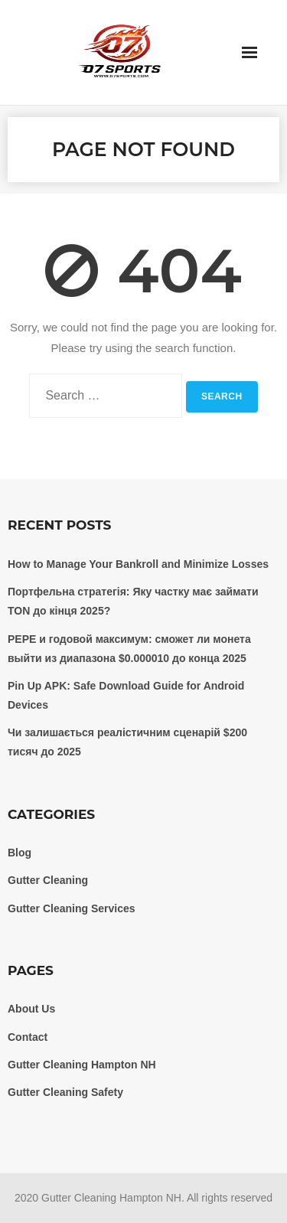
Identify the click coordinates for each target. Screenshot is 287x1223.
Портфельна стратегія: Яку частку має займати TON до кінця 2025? (133, 601)
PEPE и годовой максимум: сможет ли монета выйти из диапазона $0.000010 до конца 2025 (129, 648)
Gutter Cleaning (48, 880)
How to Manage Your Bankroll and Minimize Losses (138, 564)
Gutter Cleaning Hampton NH (82, 1064)
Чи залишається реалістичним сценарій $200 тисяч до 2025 (127, 742)
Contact (27, 1037)
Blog (19, 852)
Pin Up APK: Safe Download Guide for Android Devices (126, 695)
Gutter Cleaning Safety (65, 1092)
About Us (31, 1009)
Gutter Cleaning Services (71, 908)
